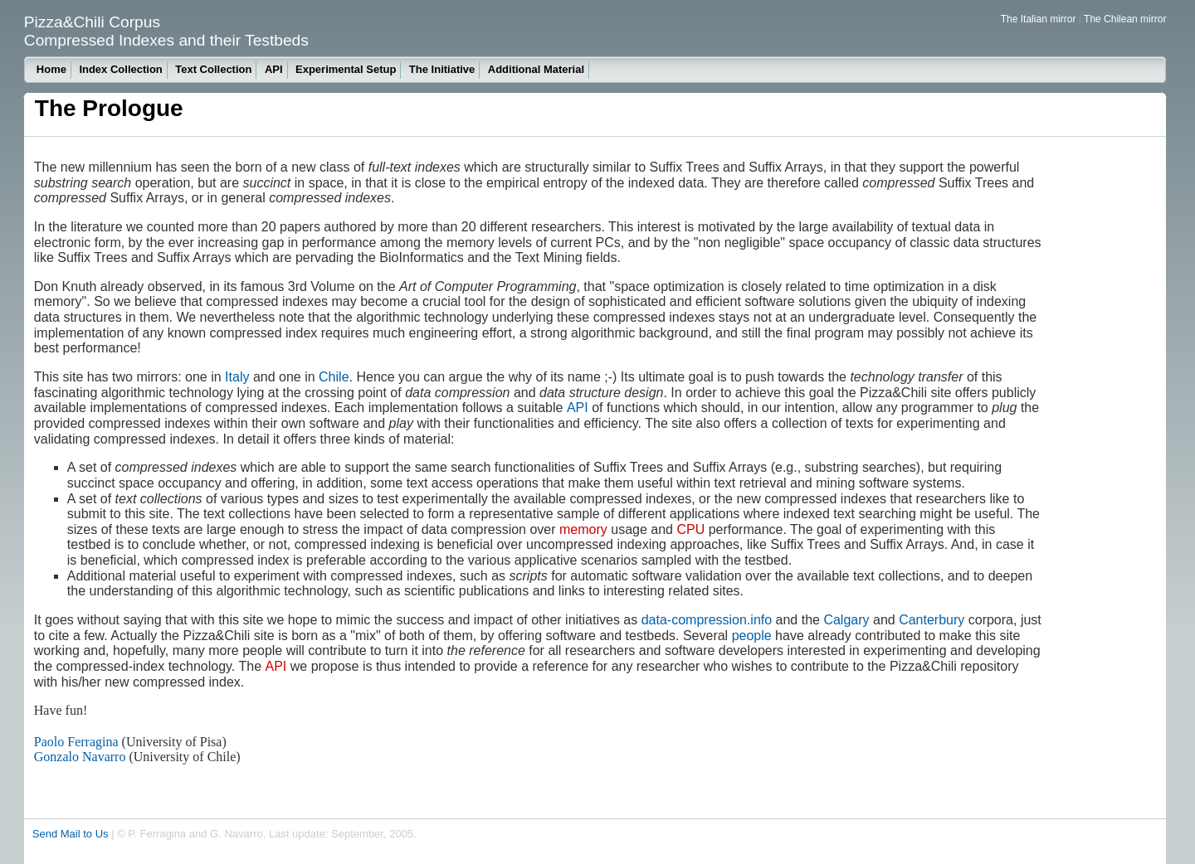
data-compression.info (706, 620)
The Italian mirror (1038, 19)
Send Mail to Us (70, 834)
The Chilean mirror (1125, 19)
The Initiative (442, 69)
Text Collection (213, 69)
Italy (237, 377)
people (752, 636)
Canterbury (931, 620)
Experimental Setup (345, 69)
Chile (334, 377)
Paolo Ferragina (76, 742)
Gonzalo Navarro (80, 757)
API (274, 69)
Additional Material (536, 69)
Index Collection (120, 69)
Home (51, 69)
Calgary (846, 620)
